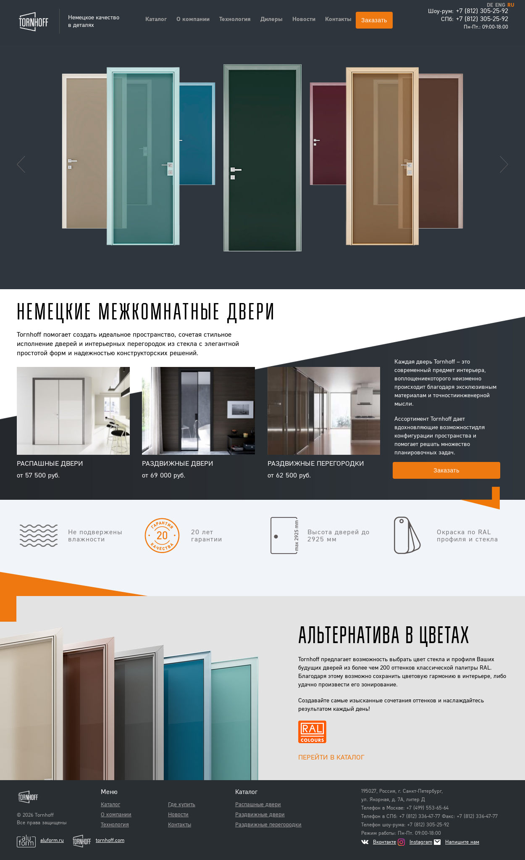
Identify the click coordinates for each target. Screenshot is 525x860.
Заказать (374, 20)
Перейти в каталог (331, 757)
